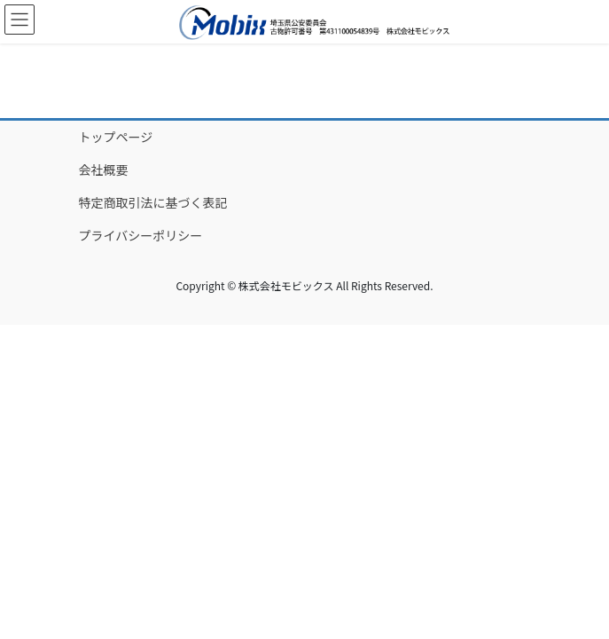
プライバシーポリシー (141, 235)
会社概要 (104, 169)
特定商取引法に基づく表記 (153, 202)
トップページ (116, 137)
